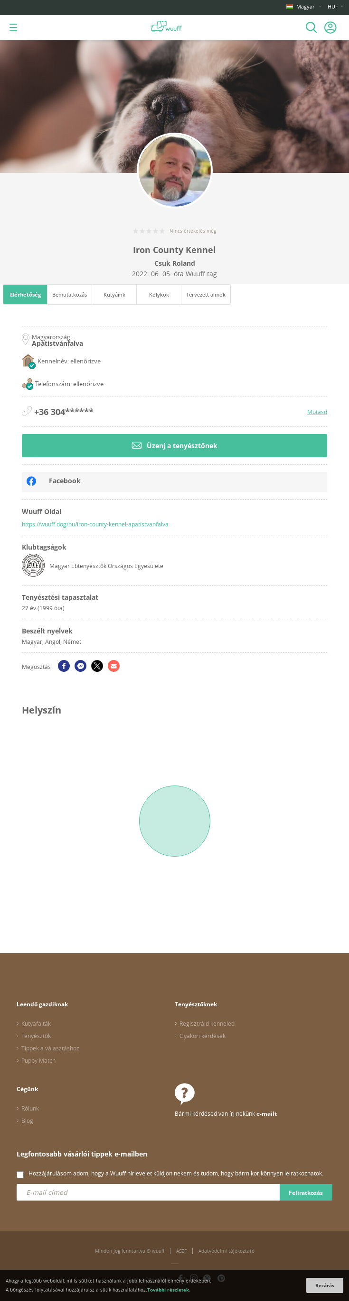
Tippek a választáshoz (50, 1048)
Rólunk (30, 1108)
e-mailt (266, 1114)
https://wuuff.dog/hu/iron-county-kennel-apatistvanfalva (95, 524)
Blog (27, 1120)
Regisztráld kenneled (207, 1023)
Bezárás (324, 1285)
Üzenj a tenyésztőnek (174, 445)
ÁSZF (181, 1251)
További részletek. (168, 1289)
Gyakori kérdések (202, 1035)
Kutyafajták (36, 1023)
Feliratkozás (306, 1193)
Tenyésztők (36, 1035)
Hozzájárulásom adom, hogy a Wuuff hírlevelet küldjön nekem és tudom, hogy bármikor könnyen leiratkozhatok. (175, 1173)
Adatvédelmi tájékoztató (226, 1251)
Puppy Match (38, 1060)
